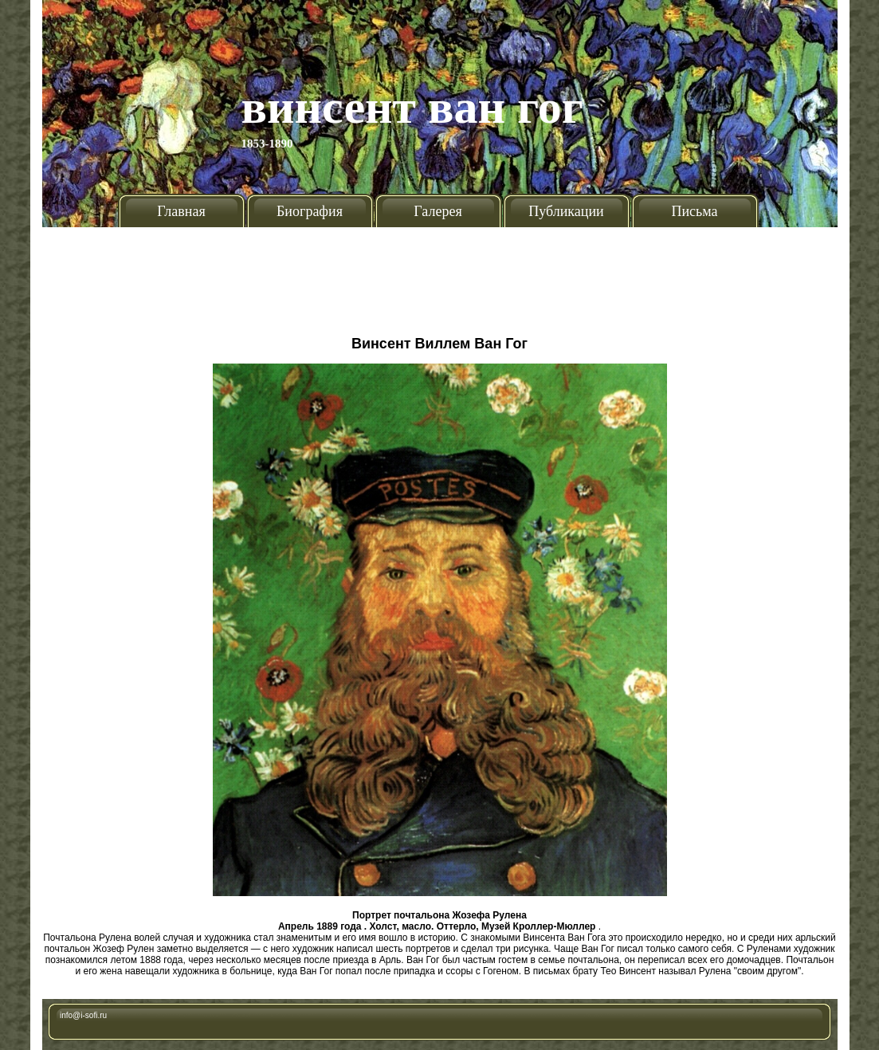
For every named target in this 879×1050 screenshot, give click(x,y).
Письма (694, 211)
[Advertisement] (440, 275)
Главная (181, 211)
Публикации (565, 211)
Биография (310, 211)
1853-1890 (267, 143)
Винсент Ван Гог (412, 107)
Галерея (437, 211)
